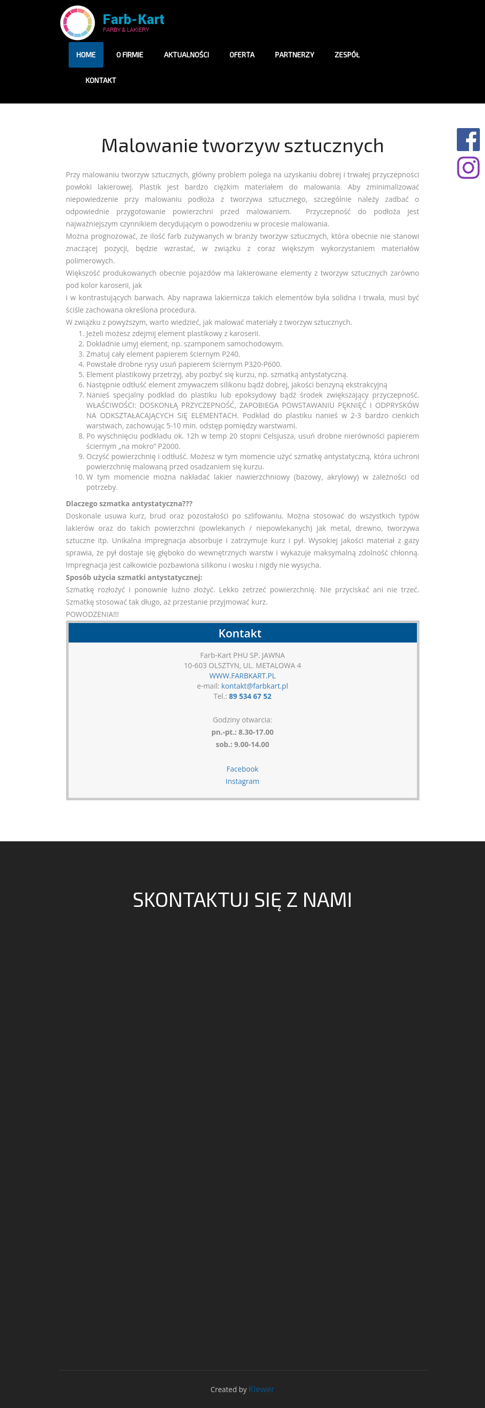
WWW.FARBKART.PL (242, 675)
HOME (86, 54)
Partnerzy (294, 54)
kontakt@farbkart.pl (254, 686)
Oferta (242, 54)
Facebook (242, 769)
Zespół (347, 54)
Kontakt (101, 80)
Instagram (242, 781)
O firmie (129, 54)
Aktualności (186, 54)
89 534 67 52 (250, 696)
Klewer (261, 1389)
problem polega (244, 174)
